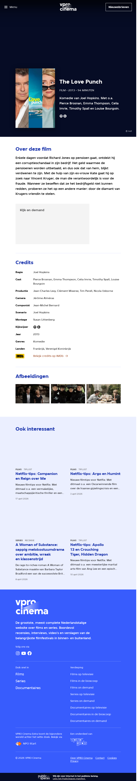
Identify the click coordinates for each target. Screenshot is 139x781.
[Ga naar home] (68, 7)
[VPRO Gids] (78, 742)
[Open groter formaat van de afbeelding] (33, 393)
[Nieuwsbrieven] (119, 7)
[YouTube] (23, 653)
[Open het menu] (10, 7)
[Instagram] (18, 653)
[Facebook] (29, 653)
